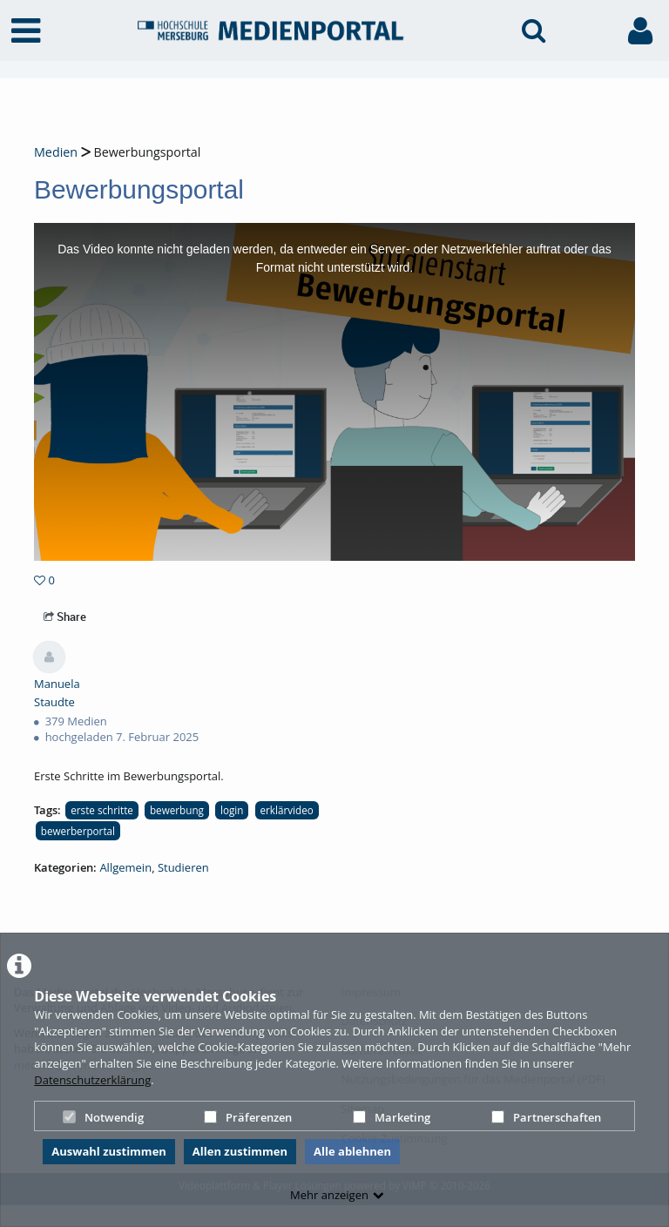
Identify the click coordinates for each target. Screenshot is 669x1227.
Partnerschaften (546, 1117)
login (231, 810)
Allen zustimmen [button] (240, 1151)
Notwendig (103, 1117)
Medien (56, 152)
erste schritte (102, 810)
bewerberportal (78, 831)
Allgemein (125, 867)
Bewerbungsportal (146, 152)
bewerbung (177, 810)
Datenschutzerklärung (92, 1080)
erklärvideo (287, 810)
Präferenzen (248, 1117)
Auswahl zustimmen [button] (108, 1151)
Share (65, 616)
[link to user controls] (640, 31)
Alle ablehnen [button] (352, 1151)
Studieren (183, 867)
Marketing (391, 1117)
